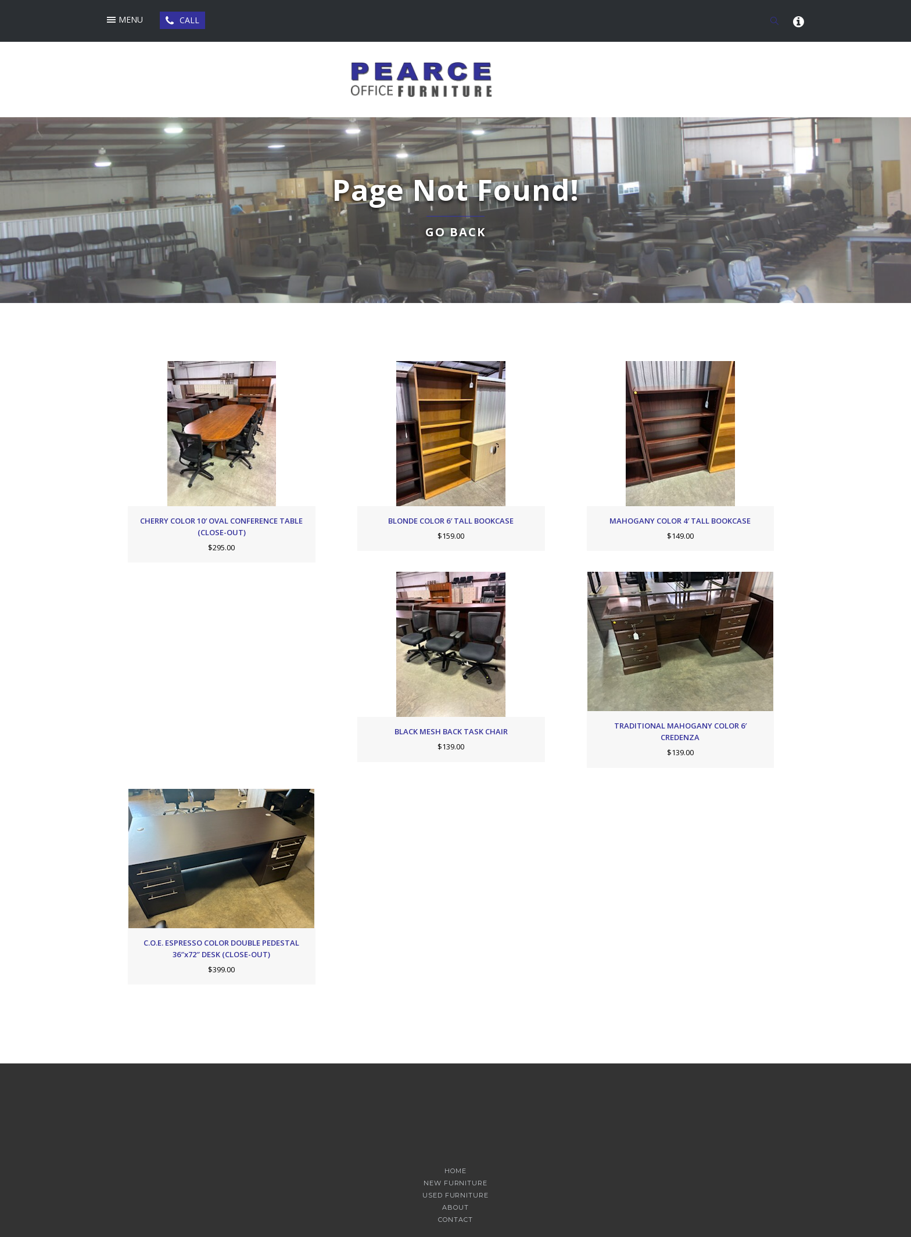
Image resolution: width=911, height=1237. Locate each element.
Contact (455, 1220)
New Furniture (455, 1183)
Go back (455, 232)
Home (455, 1171)
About (455, 1207)
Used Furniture (455, 1195)
